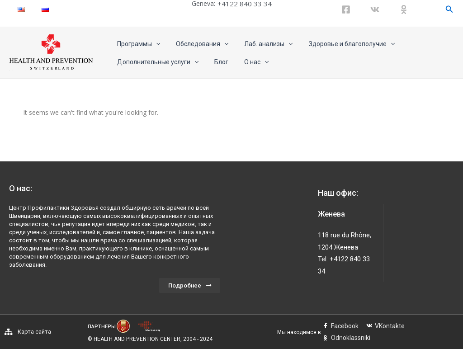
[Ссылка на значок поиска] (449, 9)
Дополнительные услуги (156, 62)
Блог (216, 62)
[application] (154, 44)
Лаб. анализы (260, 44)
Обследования (197, 44)
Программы (136, 44)
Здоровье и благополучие (340, 44)
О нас (248, 62)
